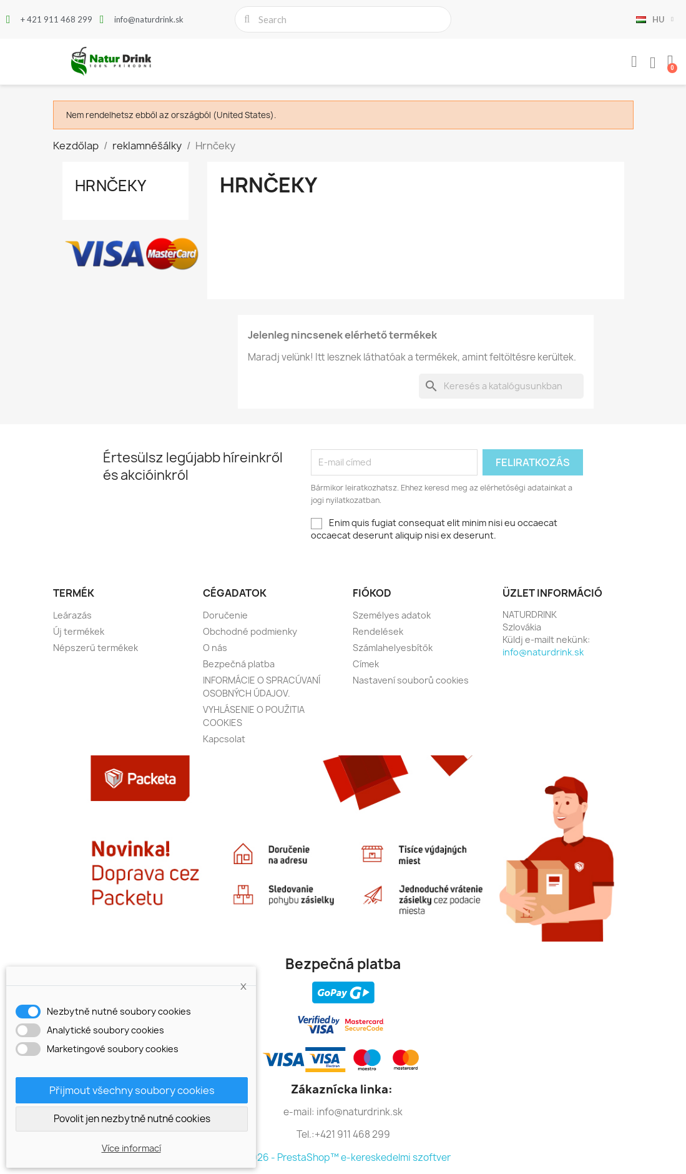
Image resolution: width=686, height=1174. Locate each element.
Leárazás (72, 615)
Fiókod (372, 593)
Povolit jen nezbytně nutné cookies (132, 1118)
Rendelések (378, 631)
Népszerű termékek (95, 648)
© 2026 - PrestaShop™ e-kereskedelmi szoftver (343, 1157)
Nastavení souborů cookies (411, 680)
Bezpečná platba (239, 664)
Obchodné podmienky (250, 631)
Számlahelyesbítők (393, 648)
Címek (366, 664)
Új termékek (78, 631)
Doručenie (225, 615)
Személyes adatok (392, 615)
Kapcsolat (224, 739)
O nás (215, 648)
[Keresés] (501, 386)
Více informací (131, 1148)
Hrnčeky (110, 185)
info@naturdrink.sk (543, 652)
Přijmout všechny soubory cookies (132, 1090)
